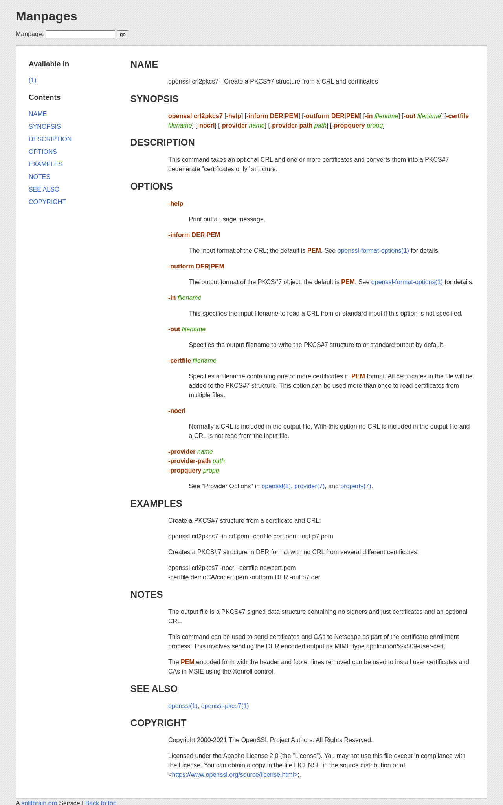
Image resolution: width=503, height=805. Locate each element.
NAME (144, 64)
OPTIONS (151, 186)
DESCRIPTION (162, 142)
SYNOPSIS (154, 98)
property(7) (355, 486)
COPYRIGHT (158, 722)
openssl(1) (276, 486)
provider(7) (309, 486)
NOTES (146, 594)
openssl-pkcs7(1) (225, 706)
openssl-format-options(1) (373, 250)
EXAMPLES (156, 503)
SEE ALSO (154, 688)
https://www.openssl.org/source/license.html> (234, 774)
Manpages (46, 16)
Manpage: (30, 34)
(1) (33, 80)
